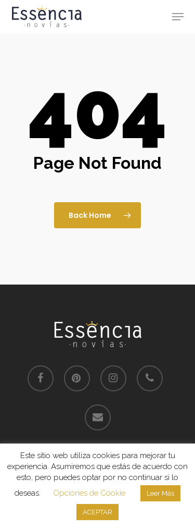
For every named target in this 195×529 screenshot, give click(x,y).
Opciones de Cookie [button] (89, 493)
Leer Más (160, 493)
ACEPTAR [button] (97, 512)
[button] (178, 16)
